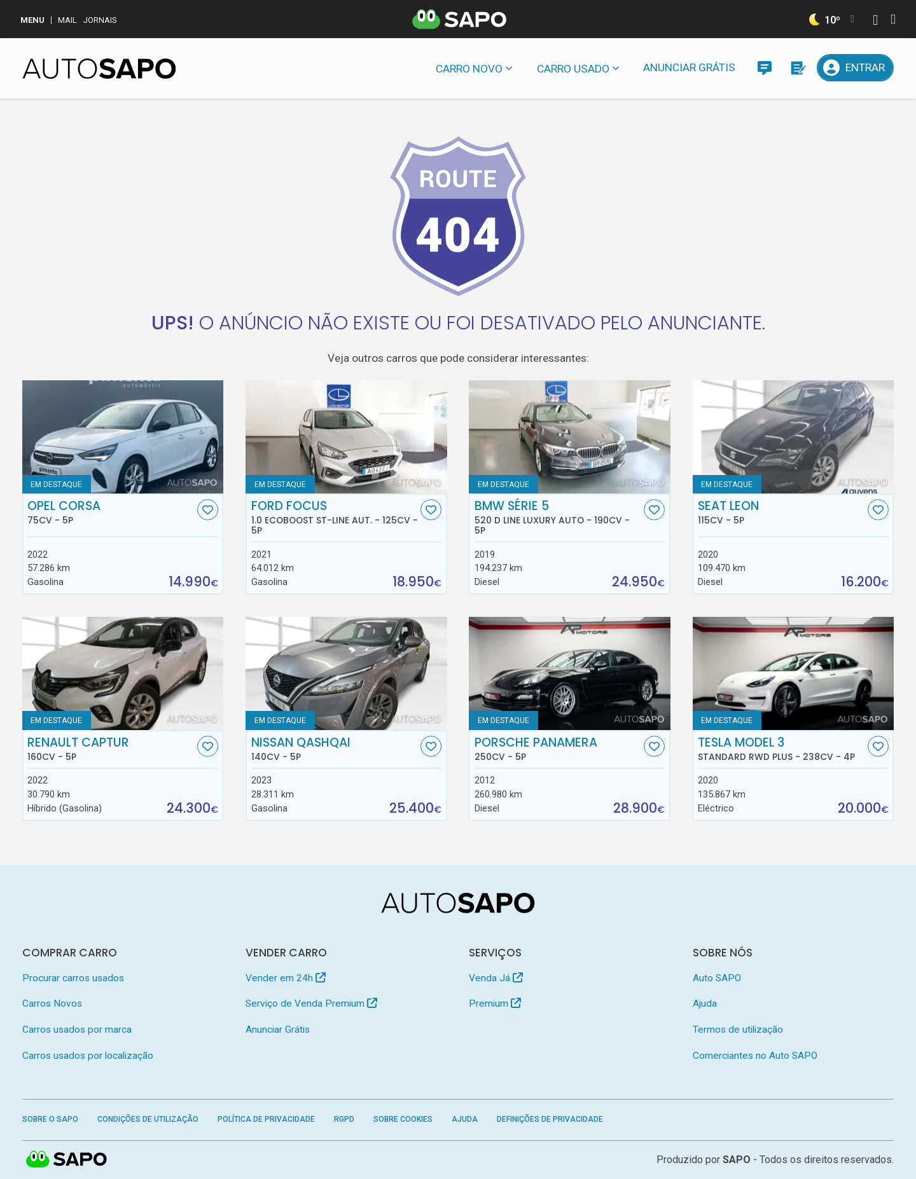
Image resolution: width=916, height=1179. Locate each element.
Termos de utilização (738, 1029)
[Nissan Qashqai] (346, 673)
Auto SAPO (717, 978)
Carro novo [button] (469, 68)
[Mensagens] (764, 67)
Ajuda (705, 1003)
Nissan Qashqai (334, 749)
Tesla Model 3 (781, 749)
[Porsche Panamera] (569, 673)
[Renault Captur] (123, 673)
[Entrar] (855, 67)
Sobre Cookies (403, 1119)
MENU (32, 20)
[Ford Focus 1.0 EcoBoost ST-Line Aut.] (346, 436)
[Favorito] (207, 509)
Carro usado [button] (573, 68)
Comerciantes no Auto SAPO (755, 1055)
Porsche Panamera (558, 749)
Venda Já (496, 978)
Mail (67, 20)
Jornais (100, 20)
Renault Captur (110, 749)
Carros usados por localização (87, 1055)
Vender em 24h (286, 978)
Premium (495, 1003)
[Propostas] (797, 67)
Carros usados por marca (77, 1029)
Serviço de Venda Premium (311, 1003)
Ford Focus (334, 517)
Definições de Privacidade (550, 1119)
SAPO (737, 1160)
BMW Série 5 (558, 517)
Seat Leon (781, 512)
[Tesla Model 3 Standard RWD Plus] (793, 673)
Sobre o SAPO (50, 1119)
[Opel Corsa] (123, 436)
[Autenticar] (875, 21)
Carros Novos (52, 1003)
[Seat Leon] (793, 436)
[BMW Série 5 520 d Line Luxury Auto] (569, 436)
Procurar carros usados (73, 978)
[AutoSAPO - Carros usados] (99, 68)
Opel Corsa (110, 512)
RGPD (344, 1119)
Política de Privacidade (266, 1119)
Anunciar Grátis (689, 67)
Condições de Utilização (147, 1119)
